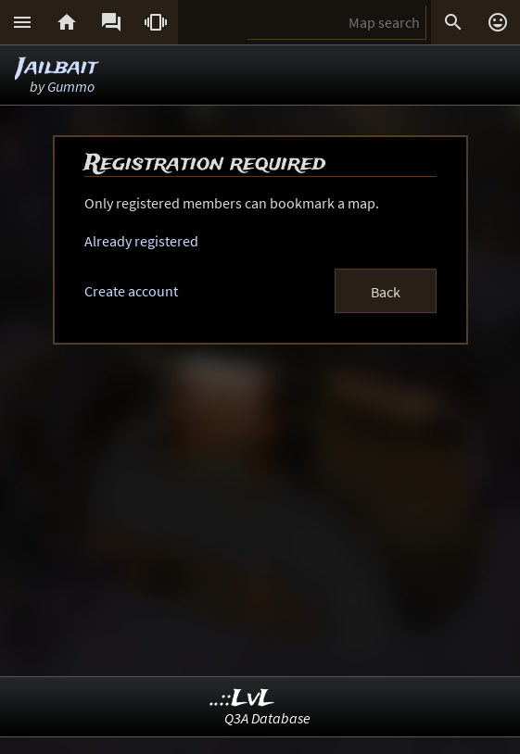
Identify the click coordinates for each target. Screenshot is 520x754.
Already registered (141, 241)
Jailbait (57, 67)
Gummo (71, 86)
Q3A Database (267, 718)
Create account (131, 291)
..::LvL (242, 699)
